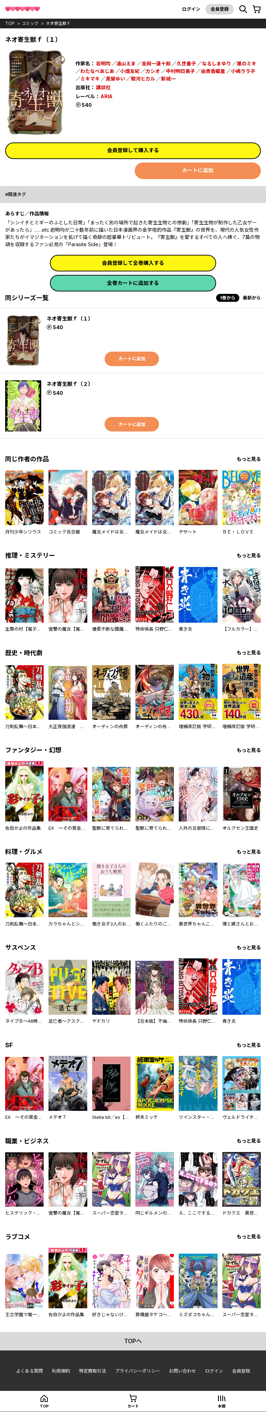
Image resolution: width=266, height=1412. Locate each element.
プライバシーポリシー (137, 1371)
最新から (252, 297)
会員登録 (220, 9)
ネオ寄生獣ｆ (58, 23)
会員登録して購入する (133, 150)
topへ (133, 1341)
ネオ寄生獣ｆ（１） (69, 318)
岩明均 (103, 63)
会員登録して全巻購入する (133, 263)
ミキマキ (90, 78)
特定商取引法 (92, 1371)
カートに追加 (197, 170)
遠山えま (126, 63)
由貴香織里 (213, 71)
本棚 (221, 1406)
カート (133, 1406)
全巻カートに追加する (133, 283)
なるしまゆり (216, 63)
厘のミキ (246, 63)
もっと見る (249, 459)
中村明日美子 (180, 71)
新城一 (168, 78)
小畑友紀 (130, 71)
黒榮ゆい (115, 78)
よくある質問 (29, 1371)
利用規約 (61, 1371)
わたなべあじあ (97, 71)
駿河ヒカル (143, 78)
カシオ (152, 71)
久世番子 (186, 63)
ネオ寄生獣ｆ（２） (69, 384)
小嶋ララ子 (243, 71)
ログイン (191, 9)
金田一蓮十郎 (156, 63)
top (10, 23)
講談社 (103, 86)
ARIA (107, 95)
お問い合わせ (182, 1371)
